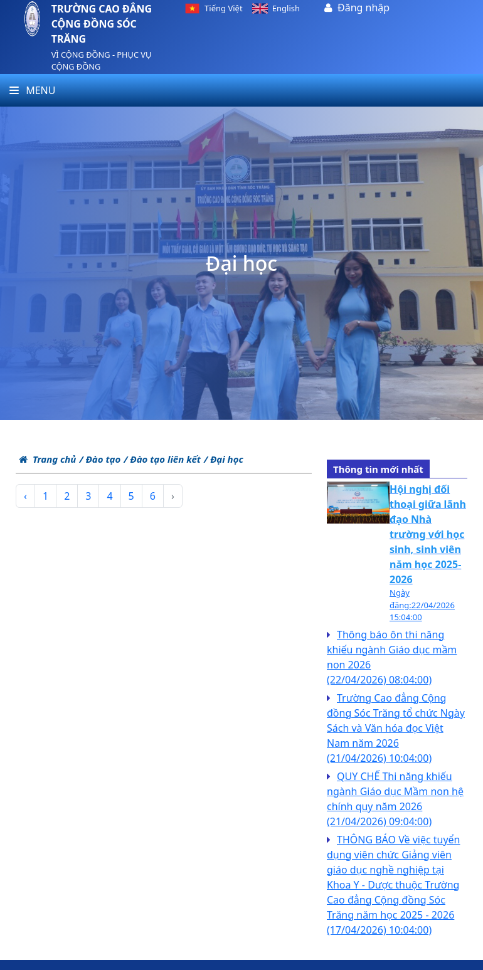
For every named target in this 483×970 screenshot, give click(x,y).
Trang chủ (47, 459)
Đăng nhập (363, 7)
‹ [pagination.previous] (25, 496)
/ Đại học (223, 459)
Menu (32, 90)
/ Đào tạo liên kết (162, 459)
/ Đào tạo (99, 459)
